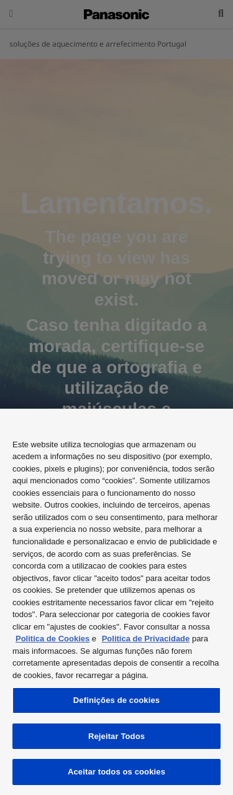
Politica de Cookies (52, 638)
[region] (116, 602)
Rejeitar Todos (116, 736)
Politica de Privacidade (146, 638)
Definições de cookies (116, 700)
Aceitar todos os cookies (116, 771)
